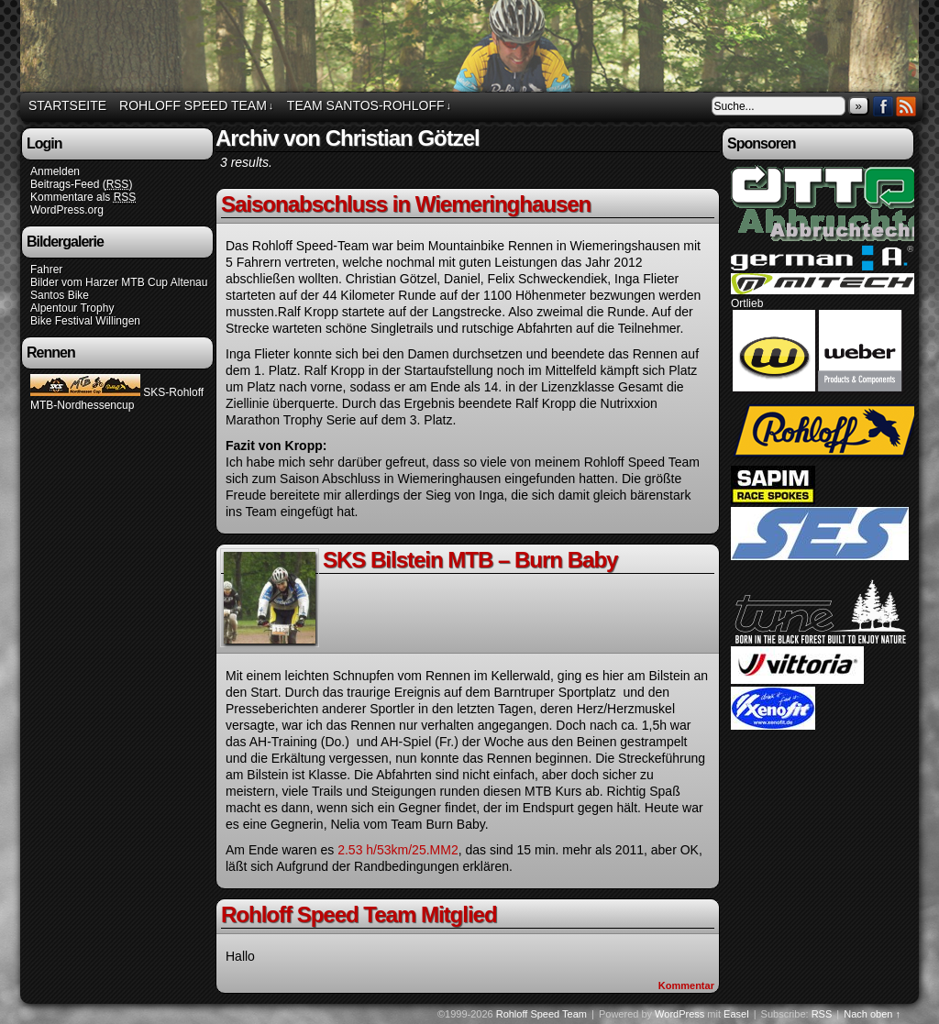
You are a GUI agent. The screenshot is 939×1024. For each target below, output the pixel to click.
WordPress (679, 1013)
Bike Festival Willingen (85, 320)
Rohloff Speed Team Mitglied (359, 914)
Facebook (883, 105)
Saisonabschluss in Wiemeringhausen (406, 204)
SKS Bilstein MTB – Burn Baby (470, 559)
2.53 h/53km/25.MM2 (397, 849)
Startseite (67, 105)
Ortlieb (747, 303)
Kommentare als (83, 197)
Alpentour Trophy (72, 308)
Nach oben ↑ (872, 1013)
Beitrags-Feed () (81, 185)
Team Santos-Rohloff (369, 105)
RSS (906, 105)
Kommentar (686, 985)
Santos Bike (59, 295)
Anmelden (55, 171)
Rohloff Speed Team (472, 48)
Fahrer (46, 269)
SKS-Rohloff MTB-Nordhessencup (117, 399)
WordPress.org (67, 210)
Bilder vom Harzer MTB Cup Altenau (118, 282)
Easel (736, 1013)
